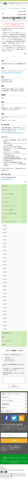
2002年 (5, 311)
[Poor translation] (5, 473)
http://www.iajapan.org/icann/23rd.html (14, 132)
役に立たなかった (10, 359)
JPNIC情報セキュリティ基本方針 (8, 450)
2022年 (5, 239)
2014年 (5, 268)
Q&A (3, 336)
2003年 (5, 307)
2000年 (5, 318)
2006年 (5, 297)
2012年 (5, 275)
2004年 (5, 304)
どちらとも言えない (10, 360)
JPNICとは (4, 186)
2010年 (5, 282)
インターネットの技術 (7, 209)
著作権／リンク (4, 448)
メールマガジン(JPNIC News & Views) (10, 425)
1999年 (5, 322)
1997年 (5, 329)
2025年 (5, 229)
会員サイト (14, 408)
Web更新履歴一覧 (6, 333)
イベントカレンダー (7, 340)
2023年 (5, 236)
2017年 (5, 257)
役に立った (8, 357)
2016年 (5, 261)
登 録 (14, 442)
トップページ (3, 8)
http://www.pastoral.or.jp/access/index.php (12, 72)
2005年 (5, 300)
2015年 (5, 264)
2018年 (5, 254)
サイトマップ (5, 197)
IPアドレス (4, 190)
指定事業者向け (14, 405)
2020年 (5, 247)
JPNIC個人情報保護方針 (14, 448)
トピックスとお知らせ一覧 (14, 8)
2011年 (5, 279)
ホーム (3, 447)
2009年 (5, 286)
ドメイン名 (4, 201)
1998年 (5, 325)
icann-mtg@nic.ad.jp (6, 179)
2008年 (24, 8)
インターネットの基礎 (7, 194)
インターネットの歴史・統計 (9, 213)
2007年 (5, 293)
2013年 (5, 272)
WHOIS (4, 344)
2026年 (5, 225)
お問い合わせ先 (17, 373)
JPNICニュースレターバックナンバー (14, 395)
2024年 (5, 232)
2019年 (5, 250)
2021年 (5, 243)
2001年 (5, 314)
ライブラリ (4, 217)
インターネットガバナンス (8, 205)
